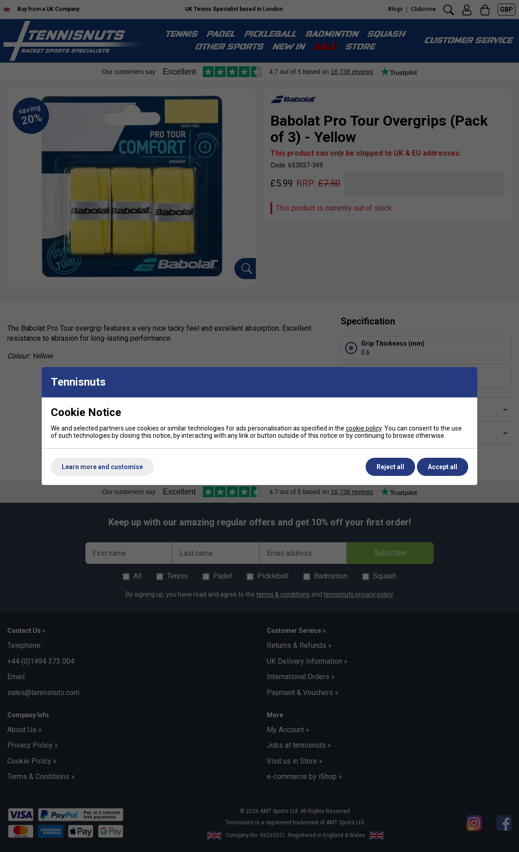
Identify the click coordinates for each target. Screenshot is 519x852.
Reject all (390, 466)
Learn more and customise (102, 466)
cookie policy (364, 428)
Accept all (442, 466)
